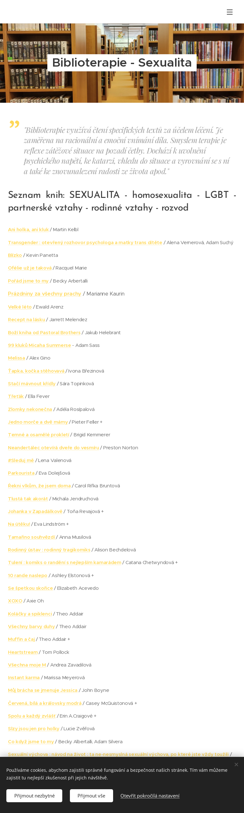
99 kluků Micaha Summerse (39, 345)
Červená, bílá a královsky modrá (45, 703)
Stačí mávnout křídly (32, 383)
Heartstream (23, 652)
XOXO (15, 601)
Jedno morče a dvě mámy (38, 422)
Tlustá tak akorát (28, 499)
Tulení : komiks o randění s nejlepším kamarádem (64, 562)
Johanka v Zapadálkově (35, 511)
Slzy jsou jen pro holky (33, 728)
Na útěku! (19, 524)
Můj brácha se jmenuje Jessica (43, 690)
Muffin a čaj (21, 639)
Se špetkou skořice (30, 588)
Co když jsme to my (31, 741)
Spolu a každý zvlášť (32, 716)
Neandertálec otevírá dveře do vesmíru (53, 448)
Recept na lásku (26, 319)
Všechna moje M (27, 665)
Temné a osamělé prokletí (38, 435)
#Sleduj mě (21, 460)
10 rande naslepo (27, 575)
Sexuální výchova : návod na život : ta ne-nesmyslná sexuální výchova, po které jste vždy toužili (118, 754)
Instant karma (24, 677)
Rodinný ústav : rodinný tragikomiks (49, 550)
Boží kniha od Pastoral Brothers (44, 332)
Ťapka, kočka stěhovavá (36, 371)
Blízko (15, 255)
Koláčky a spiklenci (30, 614)
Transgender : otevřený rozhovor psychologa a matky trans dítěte (85, 242)
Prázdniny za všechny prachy (44, 293)
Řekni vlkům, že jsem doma (39, 486)
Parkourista (21, 473)
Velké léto (20, 307)
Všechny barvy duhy (31, 626)
